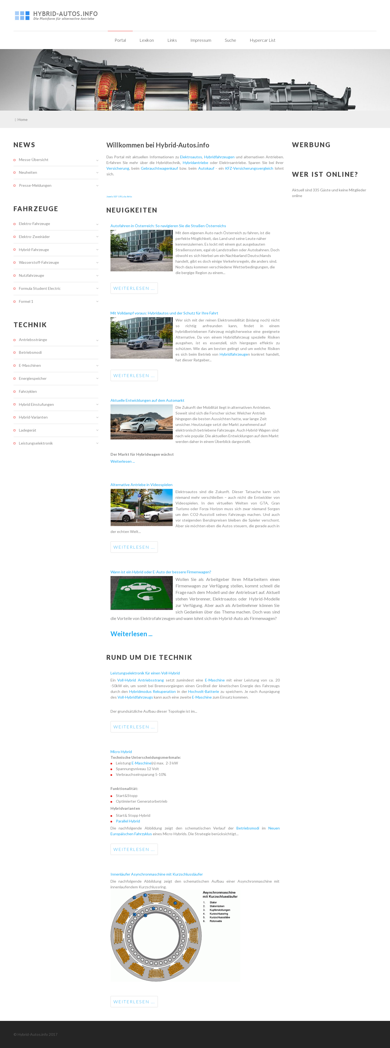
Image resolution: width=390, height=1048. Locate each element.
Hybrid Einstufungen (36, 404)
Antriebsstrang (151, 680)
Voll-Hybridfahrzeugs (135, 697)
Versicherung (117, 168)
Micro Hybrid (121, 751)
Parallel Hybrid (128, 821)
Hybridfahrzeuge (234, 354)
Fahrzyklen (28, 391)
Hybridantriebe (195, 162)
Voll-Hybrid (127, 680)
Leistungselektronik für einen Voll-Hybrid (145, 673)
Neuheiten (28, 172)
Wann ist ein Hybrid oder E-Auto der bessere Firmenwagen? (160, 572)
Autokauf (206, 168)
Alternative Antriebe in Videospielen (141, 484)
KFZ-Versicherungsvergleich (249, 168)
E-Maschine (215, 680)
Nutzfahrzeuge (31, 275)
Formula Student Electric (40, 288)
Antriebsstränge (33, 339)
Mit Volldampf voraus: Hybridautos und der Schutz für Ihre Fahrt (164, 313)
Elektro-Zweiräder (34, 236)
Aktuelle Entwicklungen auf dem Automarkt (147, 400)
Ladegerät (27, 430)
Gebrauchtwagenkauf (159, 168)
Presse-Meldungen (35, 185)
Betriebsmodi (249, 828)
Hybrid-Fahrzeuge (34, 249)
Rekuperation (165, 691)
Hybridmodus (141, 691)
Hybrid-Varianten (33, 417)
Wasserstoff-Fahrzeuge (39, 262)
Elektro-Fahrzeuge (34, 223)
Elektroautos (191, 157)
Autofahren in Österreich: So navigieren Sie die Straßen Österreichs (168, 225)
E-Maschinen (30, 365)
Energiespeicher (33, 378)
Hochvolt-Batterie (204, 691)
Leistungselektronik (36, 443)
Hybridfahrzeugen (219, 157)
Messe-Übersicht (33, 159)
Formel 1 (26, 301)
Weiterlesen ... (134, 288)
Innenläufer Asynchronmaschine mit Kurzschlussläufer (156, 874)
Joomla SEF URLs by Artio (119, 196)
